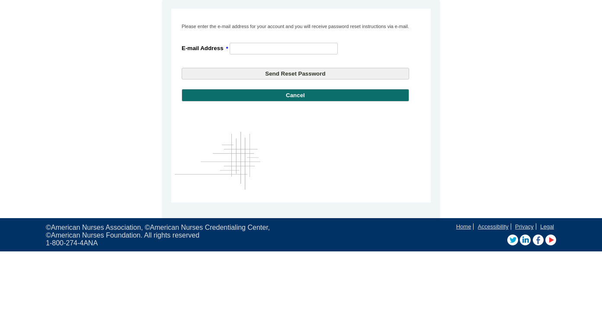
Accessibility (493, 226)
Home (463, 226)
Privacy (524, 226)
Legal (547, 226)
